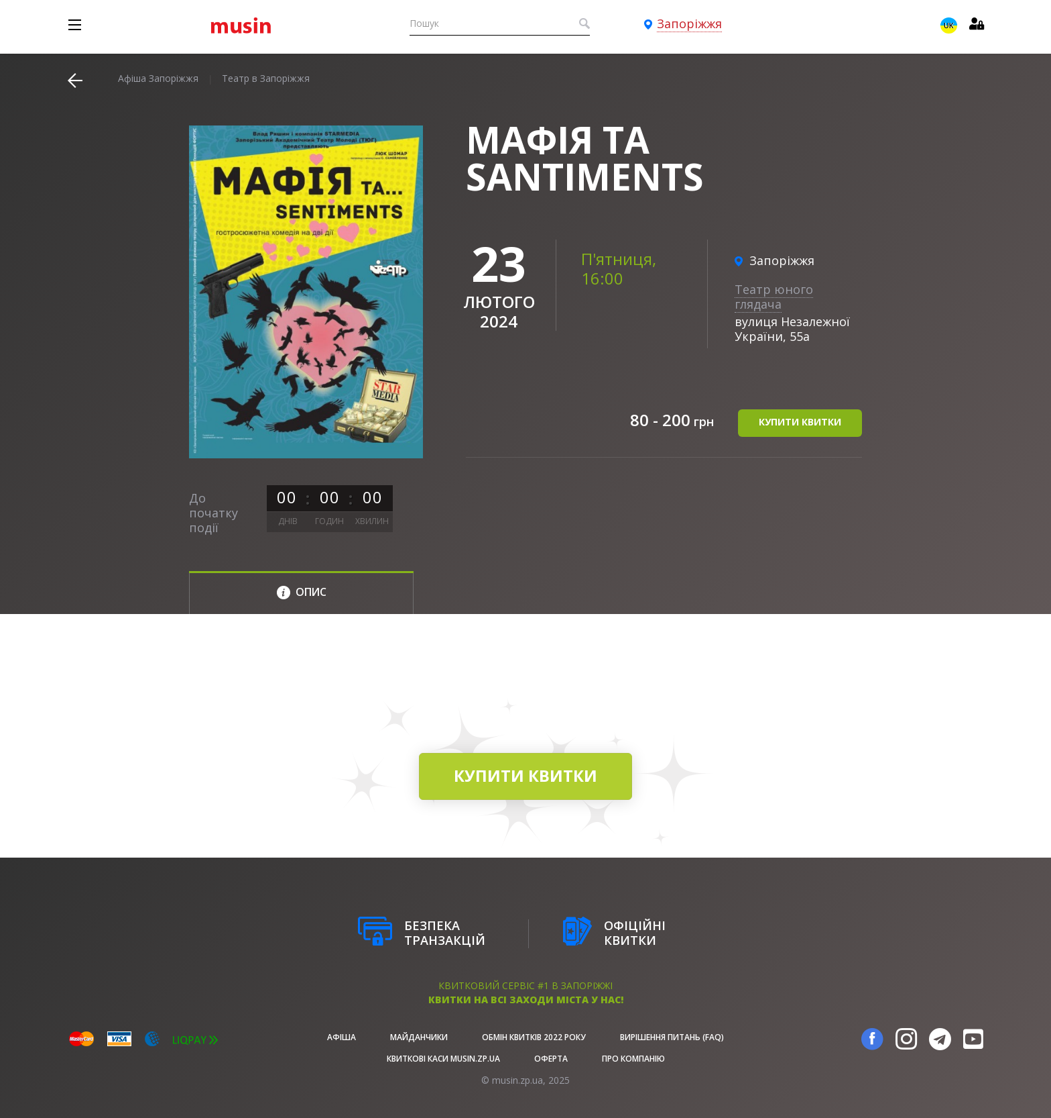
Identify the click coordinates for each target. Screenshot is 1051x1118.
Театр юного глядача (774, 296)
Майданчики (419, 1037)
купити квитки (800, 421)
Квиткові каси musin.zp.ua (443, 1058)
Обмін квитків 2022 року (534, 1037)
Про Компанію (633, 1058)
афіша (341, 1037)
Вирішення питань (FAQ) (672, 1037)
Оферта (551, 1058)
